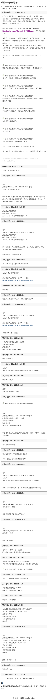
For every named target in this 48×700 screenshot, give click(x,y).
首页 (2, 6)
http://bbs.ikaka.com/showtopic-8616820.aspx (18, 280)
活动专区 (20, 6)
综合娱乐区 (10, 6)
